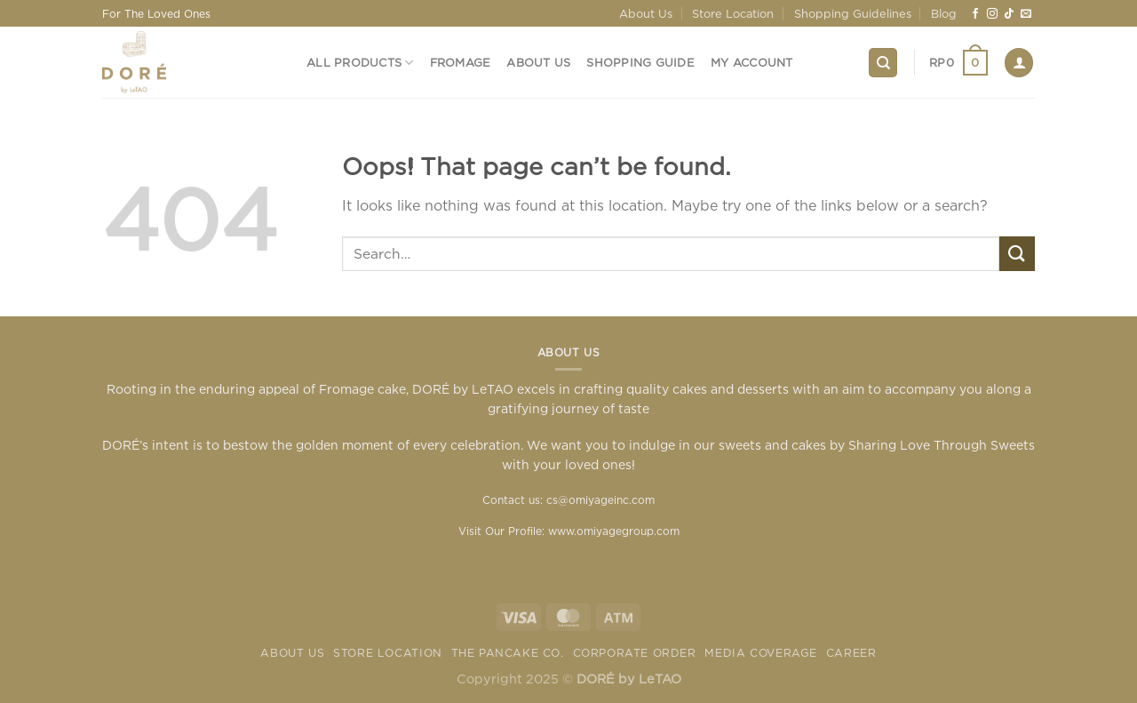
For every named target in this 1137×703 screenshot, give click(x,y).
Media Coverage (760, 653)
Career (851, 653)
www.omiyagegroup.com (614, 531)
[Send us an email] (1026, 14)
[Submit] (1017, 253)
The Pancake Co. (507, 653)
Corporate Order (634, 653)
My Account (752, 62)
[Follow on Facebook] (975, 14)
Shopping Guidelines (852, 13)
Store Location (733, 13)
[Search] (883, 62)
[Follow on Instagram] (992, 14)
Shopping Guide (640, 62)
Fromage (460, 62)
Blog (944, 13)
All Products (360, 62)
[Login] (1019, 62)
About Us (645, 13)
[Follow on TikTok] (1009, 14)
